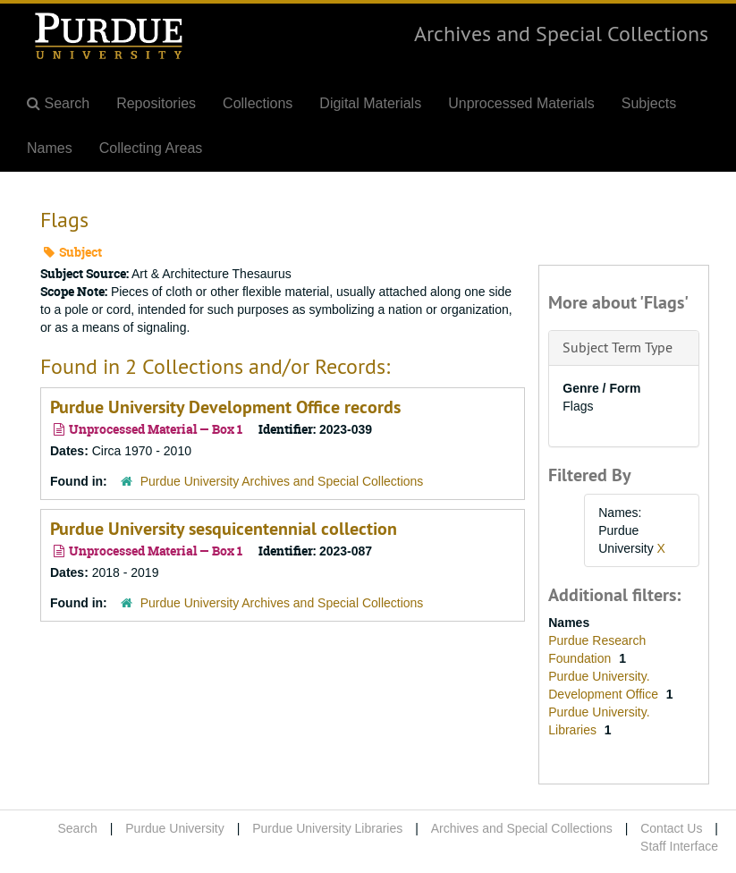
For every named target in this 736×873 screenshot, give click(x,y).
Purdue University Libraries (327, 828)
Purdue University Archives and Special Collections (282, 481)
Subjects (649, 103)
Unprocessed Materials (521, 103)
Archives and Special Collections (561, 33)
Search (77, 828)
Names (49, 148)
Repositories (156, 103)
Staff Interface (679, 846)
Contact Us (671, 828)
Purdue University (174, 828)
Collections (257, 103)
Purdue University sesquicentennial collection (223, 528)
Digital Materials (370, 103)
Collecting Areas (151, 148)
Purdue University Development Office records (225, 407)
